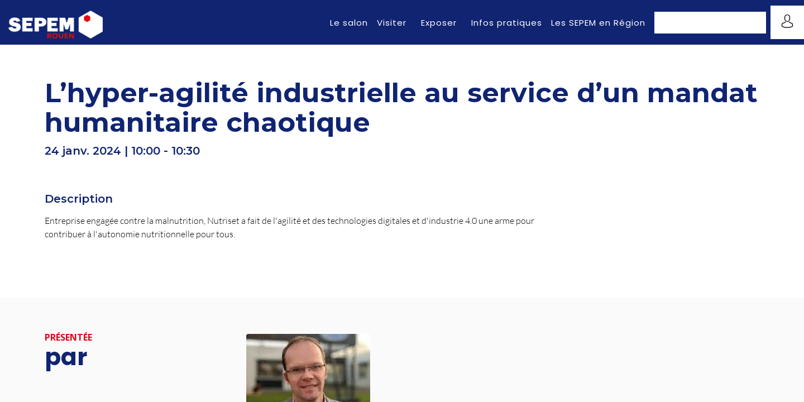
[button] (710, 23)
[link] (349, 22)
